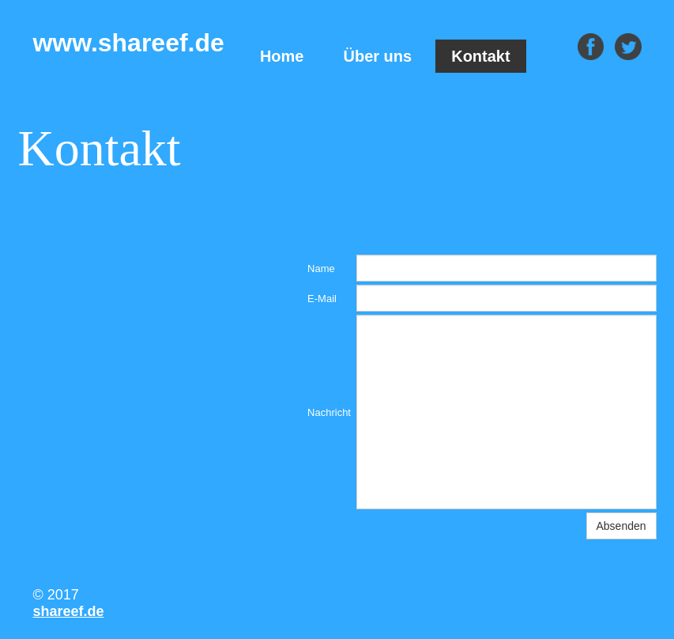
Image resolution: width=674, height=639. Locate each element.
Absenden (621, 526)
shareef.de (68, 611)
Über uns (378, 56)
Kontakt (480, 56)
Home (282, 56)
